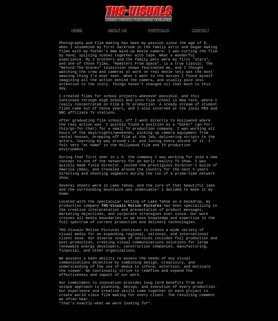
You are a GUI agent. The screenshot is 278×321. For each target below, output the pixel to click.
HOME (76, 30)
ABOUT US (117, 30)
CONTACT (201, 30)
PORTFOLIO (159, 30)
